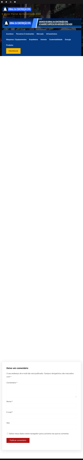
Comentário (11, 383)
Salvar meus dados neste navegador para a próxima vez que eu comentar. (39, 434)
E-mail (9, 412)
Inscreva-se (13, 51)
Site (8, 423)
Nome (9, 401)
